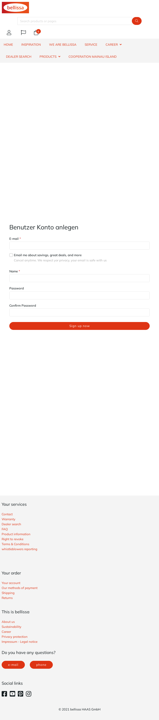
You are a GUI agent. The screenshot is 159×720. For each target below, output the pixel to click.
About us (8, 622)
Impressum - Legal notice (19, 642)
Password (16, 288)
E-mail (15, 239)
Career (6, 632)
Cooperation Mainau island (93, 57)
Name (14, 271)
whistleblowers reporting (19, 549)
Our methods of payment (19, 588)
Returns (7, 598)
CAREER (112, 45)
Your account (11, 583)
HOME (8, 45)
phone (41, 665)
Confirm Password (22, 305)
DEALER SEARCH (18, 57)
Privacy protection (15, 637)
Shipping (8, 593)
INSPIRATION (31, 45)
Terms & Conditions (15, 544)
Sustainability (11, 627)
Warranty (8, 519)
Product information (16, 534)
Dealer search (11, 524)
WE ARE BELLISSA (62, 45)
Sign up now (79, 326)
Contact (7, 514)
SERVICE (91, 45)
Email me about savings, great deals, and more (48, 255)
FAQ (5, 529)
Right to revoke (12, 539)
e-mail (13, 665)
